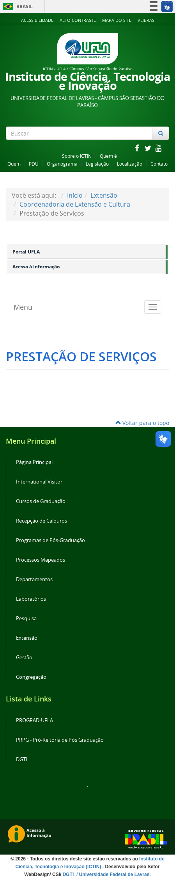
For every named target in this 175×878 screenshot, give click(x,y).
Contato (159, 164)
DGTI (21, 759)
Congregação (31, 677)
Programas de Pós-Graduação (50, 540)
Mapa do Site (116, 20)
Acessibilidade (37, 20)
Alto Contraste (78, 20)
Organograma (62, 164)
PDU (34, 164)
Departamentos (34, 579)
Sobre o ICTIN (77, 156)
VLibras (146, 20)
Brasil (16, 6)
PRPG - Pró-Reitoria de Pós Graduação (60, 740)
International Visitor (39, 481)
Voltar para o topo (142, 423)
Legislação (97, 164)
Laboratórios (31, 599)
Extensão (103, 195)
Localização (129, 164)
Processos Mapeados (40, 560)
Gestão (24, 657)
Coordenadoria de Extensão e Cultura (74, 204)
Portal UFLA (26, 251)
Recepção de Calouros (41, 521)
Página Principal (34, 462)
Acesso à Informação (36, 266)
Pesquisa (26, 618)
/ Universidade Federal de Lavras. (113, 874)
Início (75, 195)
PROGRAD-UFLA (34, 720)
